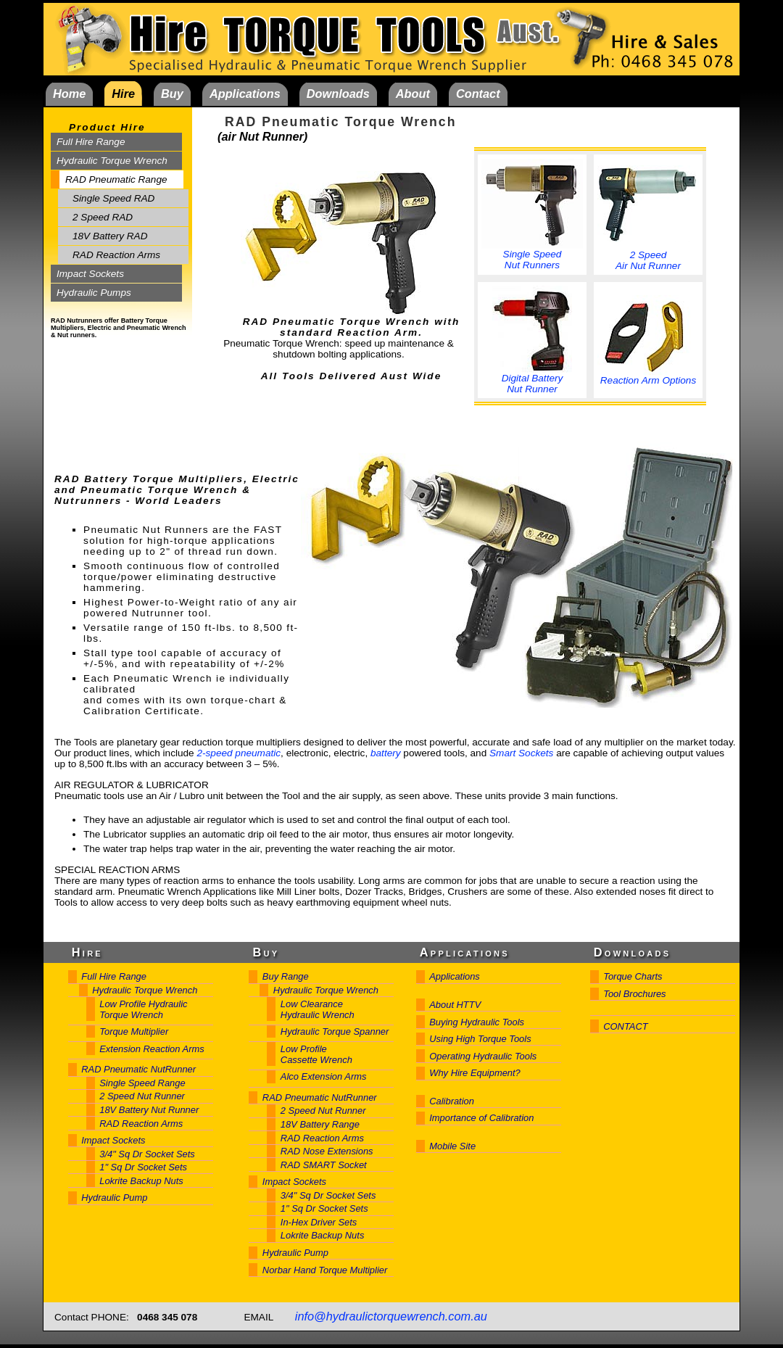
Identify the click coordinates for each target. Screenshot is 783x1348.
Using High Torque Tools (480, 1038)
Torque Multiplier (133, 1031)
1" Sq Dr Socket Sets (143, 1167)
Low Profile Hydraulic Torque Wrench (143, 1009)
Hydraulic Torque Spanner (335, 1031)
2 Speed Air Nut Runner (648, 256)
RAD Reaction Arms (116, 254)
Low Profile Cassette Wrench (316, 1054)
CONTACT (625, 1026)
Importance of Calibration (481, 1117)
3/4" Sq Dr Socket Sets (147, 1154)
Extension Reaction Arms (151, 1048)
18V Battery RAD (110, 236)
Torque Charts (632, 976)
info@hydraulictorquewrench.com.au (391, 1316)
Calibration (451, 1101)
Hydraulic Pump (114, 1197)
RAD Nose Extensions (327, 1151)
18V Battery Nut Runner (149, 1109)
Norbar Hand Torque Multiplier (324, 1270)
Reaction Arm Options (648, 376)
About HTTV (455, 1004)
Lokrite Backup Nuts (141, 1180)
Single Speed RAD (113, 198)
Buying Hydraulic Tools (476, 1022)
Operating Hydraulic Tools (482, 1056)
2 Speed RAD (102, 217)
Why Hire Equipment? (475, 1072)
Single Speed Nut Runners (532, 255)
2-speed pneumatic (238, 753)
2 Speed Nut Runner (142, 1096)
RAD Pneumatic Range (116, 179)
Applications (454, 976)
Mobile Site (452, 1146)
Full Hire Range (91, 141)
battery (385, 753)
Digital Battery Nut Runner (532, 379)
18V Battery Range (320, 1124)
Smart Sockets (521, 753)
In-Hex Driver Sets (319, 1222)
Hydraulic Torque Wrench (112, 160)
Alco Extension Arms (324, 1076)
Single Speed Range (142, 1083)
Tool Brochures (634, 993)
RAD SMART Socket (324, 1164)
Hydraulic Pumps (94, 292)
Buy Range (285, 976)
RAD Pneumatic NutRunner (138, 1069)
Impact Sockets (90, 273)
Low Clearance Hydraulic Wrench (318, 1009)
